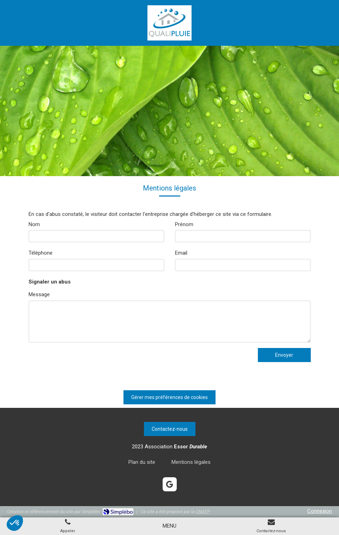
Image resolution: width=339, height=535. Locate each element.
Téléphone (41, 253)
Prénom (184, 224)
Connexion (319, 511)
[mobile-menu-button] (169, 526)
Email (181, 253)
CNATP (203, 511)
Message (39, 294)
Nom (34, 224)
